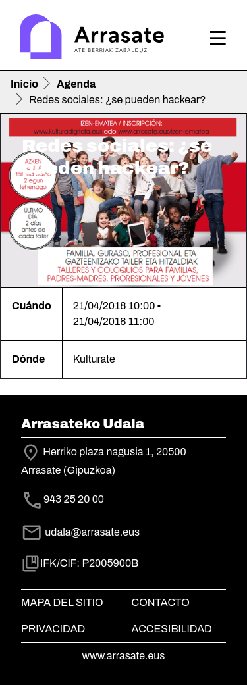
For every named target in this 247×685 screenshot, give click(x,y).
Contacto (161, 602)
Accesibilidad (172, 628)
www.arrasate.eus (123, 655)
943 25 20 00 (73, 499)
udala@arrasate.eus (80, 532)
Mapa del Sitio (62, 602)
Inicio (24, 83)
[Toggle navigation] (218, 38)
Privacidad (53, 628)
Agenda (76, 83)
